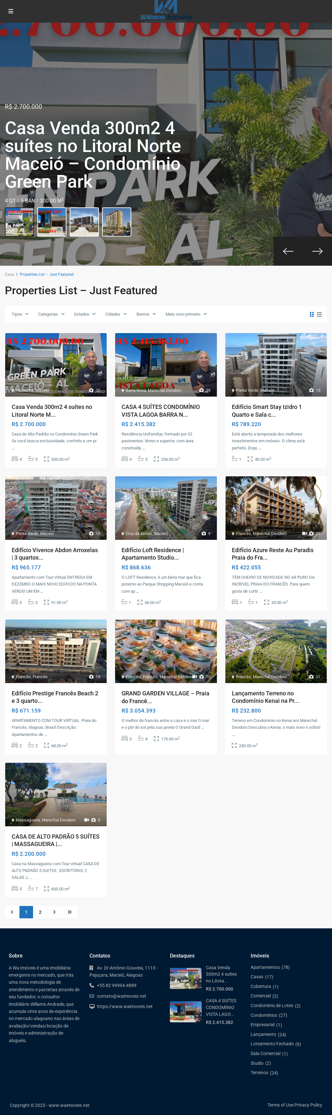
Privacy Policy (308, 1105)
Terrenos (259, 1072)
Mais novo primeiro (183, 314)
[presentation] (288, 251)
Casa (9, 274)
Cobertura (261, 986)
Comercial (261, 995)
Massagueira (28, 820)
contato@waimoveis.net (121, 996)
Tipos (17, 314)
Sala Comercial (265, 1053)
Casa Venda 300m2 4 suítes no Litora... (221, 974)
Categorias (48, 314)
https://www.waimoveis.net (125, 1006)
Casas (257, 976)
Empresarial (263, 1024)
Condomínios (264, 1015)
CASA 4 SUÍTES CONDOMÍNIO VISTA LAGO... (221, 1007)
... (13, 448)
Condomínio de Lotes (272, 1005)
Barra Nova (136, 390)
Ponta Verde (247, 390)
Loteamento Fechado (272, 1043)
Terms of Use (280, 1105)
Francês (243, 533)
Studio (257, 1063)
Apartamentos (265, 967)
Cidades (112, 314)
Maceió (42, 390)
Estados (81, 314)
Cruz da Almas (139, 533)
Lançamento (263, 1034)
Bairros (142, 314)
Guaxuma (24, 390)
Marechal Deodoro (165, 390)
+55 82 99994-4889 (116, 985)
